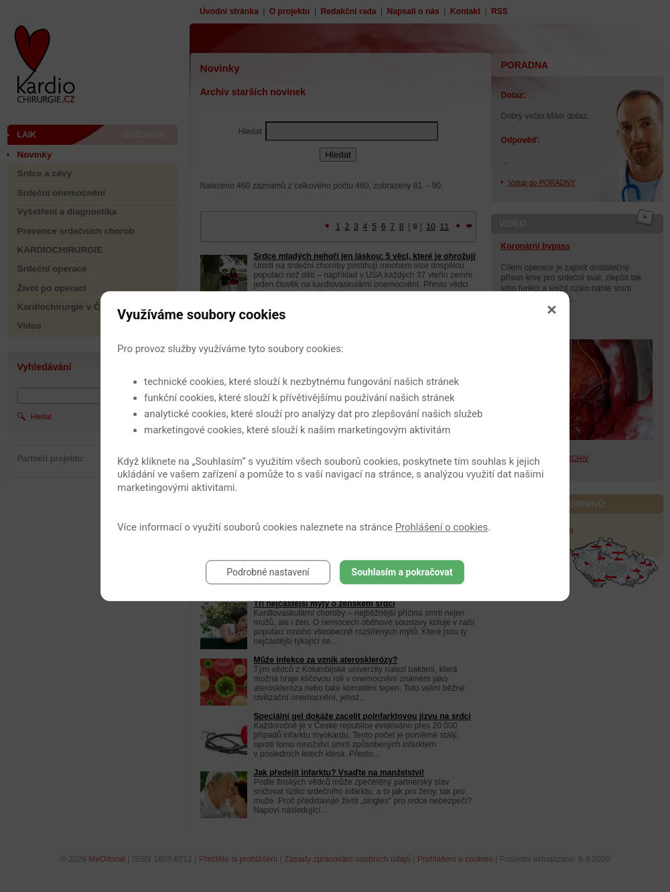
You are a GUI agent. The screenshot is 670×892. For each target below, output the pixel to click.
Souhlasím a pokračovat (402, 572)
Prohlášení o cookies (441, 527)
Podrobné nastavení (268, 572)
